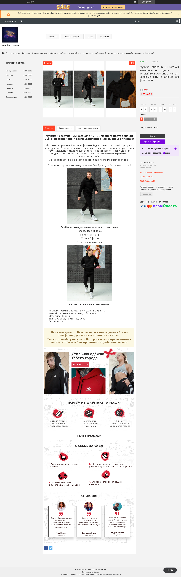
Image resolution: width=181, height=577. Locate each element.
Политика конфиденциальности (108, 574)
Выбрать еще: (149, 127)
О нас (90, 36)
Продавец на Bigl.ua (90, 572)
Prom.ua (102, 569)
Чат (170, 570)
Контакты (104, 36)
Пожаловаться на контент (84, 574)
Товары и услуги (71, 36)
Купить (152, 136)
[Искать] (177, 21)
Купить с (152, 142)
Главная (53, 36)
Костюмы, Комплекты (32, 53)
